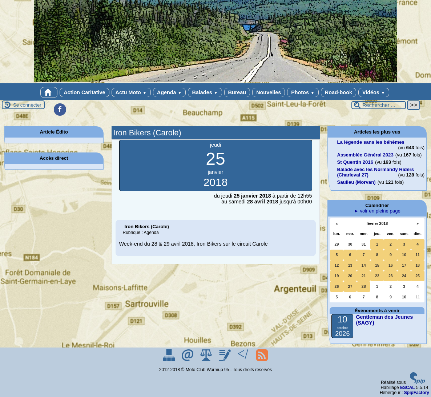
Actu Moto (131, 92)
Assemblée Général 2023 (365, 155)
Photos (303, 92)
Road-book (338, 92)
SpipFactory (416, 392)
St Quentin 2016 (355, 162)
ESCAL (407, 387)
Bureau (237, 92)
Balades (205, 92)
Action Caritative (84, 92)
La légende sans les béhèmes (370, 142)
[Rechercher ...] (378, 105)
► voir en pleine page (377, 211)
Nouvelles (268, 92)
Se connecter (27, 105)
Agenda (169, 92)
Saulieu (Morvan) (356, 182)
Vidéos (373, 92)
